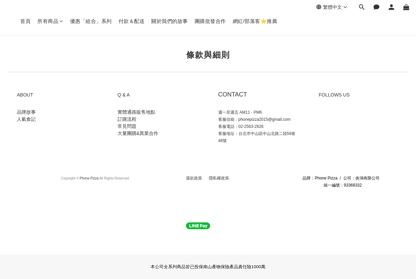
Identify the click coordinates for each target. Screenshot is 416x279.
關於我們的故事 (169, 21)
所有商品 (50, 21)
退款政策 (194, 178)
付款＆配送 (132, 21)
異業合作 (148, 133)
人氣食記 (26, 119)
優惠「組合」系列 (91, 21)
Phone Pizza (89, 178)
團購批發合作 (210, 21)
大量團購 (127, 133)
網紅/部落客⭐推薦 (255, 21)
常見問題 (128, 126)
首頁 (25, 21)
